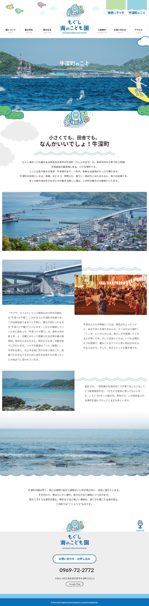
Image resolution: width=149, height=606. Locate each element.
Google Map (74, 584)
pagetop (140, 525)
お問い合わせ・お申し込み (74, 559)
